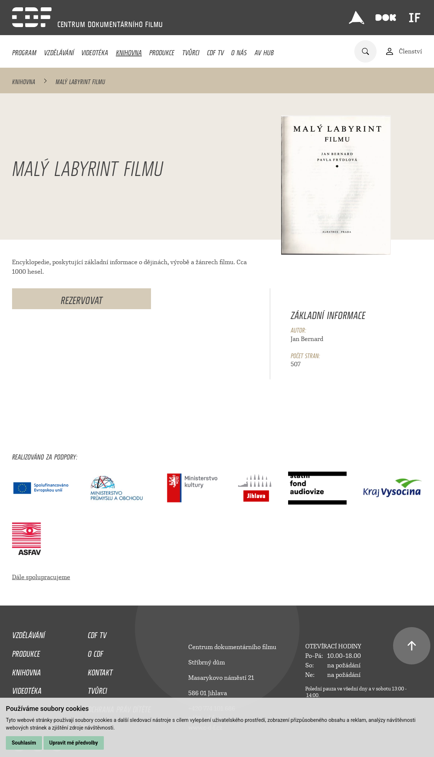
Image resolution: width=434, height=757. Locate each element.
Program (24, 51)
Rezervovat (81, 298)
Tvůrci (190, 51)
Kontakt (100, 670)
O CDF (95, 652)
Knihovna (129, 51)
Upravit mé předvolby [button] (73, 743)
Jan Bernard (307, 339)
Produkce (161, 51)
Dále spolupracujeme (41, 577)
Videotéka (94, 51)
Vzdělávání (59, 51)
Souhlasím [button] (24, 743)
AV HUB (264, 51)
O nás (239, 51)
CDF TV (215, 51)
